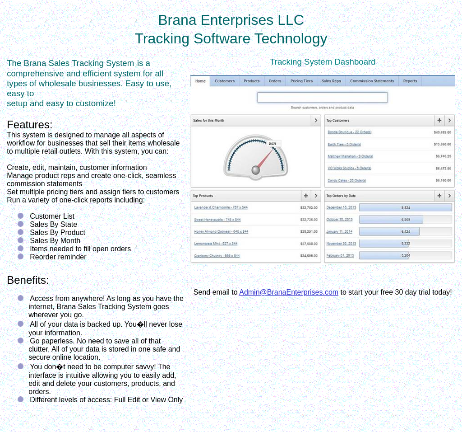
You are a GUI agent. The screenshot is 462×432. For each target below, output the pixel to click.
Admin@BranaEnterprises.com (288, 292)
